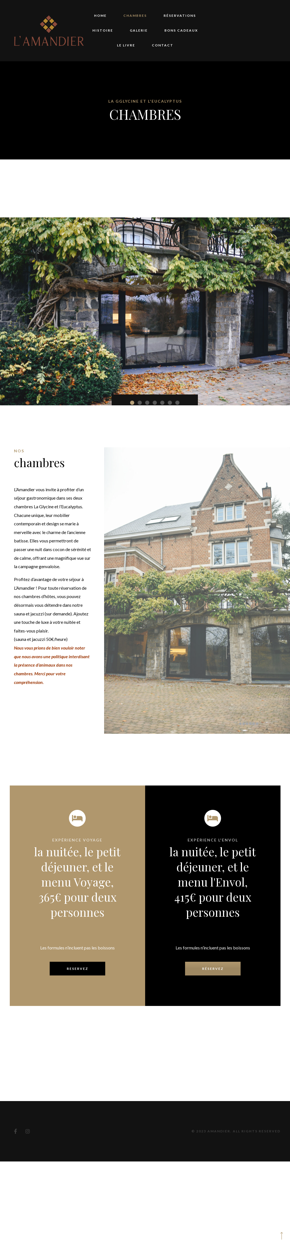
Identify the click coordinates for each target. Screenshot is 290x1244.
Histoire (102, 30)
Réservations (180, 15)
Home (100, 15)
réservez (213, 845)
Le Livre (126, 45)
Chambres (135, 15)
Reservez (77, 845)
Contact (162, 45)
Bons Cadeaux (181, 30)
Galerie (139, 30)
